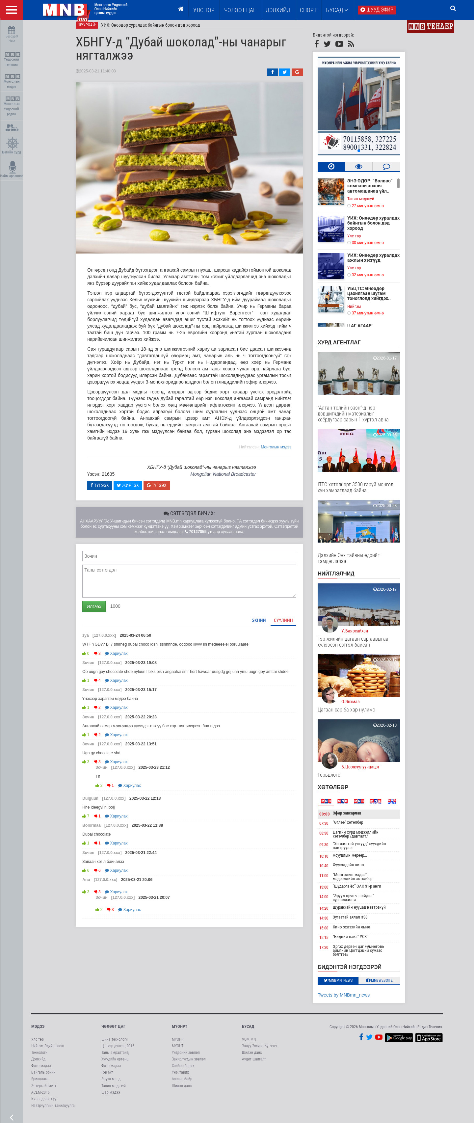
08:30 (332, 837)
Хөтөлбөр (341, 792)
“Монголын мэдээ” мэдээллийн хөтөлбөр (361, 881)
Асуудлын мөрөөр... (358, 859)
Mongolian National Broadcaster (231, 478)
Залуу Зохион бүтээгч (259, 1050)
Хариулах (124, 658)
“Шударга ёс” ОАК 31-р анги (365, 890)
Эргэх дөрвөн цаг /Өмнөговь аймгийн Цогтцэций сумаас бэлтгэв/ (366, 955)
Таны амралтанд (115, 1057)
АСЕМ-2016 (40, 1097)
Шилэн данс (182, 1090)
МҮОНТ (177, 1050)
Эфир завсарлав (355, 817)
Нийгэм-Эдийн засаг (47, 1050)
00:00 (333, 818)
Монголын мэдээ (12, 81)
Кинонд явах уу (43, 1103)
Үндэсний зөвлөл (186, 1057)
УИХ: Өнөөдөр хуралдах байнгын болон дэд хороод (158, 29)
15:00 (332, 932)
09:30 (332, 849)
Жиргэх (136, 490)
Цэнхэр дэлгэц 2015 (117, 1050)
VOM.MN (249, 1044)
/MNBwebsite (388, 985)
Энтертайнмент (43, 1090)
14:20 (332, 913)
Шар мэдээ (110, 1097)
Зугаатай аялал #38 (358, 921)
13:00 (332, 891)
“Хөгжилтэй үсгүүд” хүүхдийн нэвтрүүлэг (367, 850)
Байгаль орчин (43, 1077)
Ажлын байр (182, 1084)
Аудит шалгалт (254, 1063)
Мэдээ (37, 1031)
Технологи (39, 1057)
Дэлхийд (278, 10)
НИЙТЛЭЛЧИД (344, 578)
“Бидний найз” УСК (358, 941)
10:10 (332, 860)
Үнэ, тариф (181, 1077)
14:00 (332, 901)
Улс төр (204, 10)
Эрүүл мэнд (110, 1084)
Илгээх (102, 611)
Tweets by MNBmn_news (352, 999)
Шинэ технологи (114, 1044)
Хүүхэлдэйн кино (356, 869)
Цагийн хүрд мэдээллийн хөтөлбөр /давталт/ (364, 838)
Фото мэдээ (41, 1070)
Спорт (308, 10)
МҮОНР (177, 1044)
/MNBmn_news (346, 985)
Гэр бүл (107, 1077)
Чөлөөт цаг (113, 1031)
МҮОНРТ (179, 1031)
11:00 (332, 880)
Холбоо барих (183, 1070)
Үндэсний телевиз (12, 59)
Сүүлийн (291, 625)
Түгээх (108, 490)
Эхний (267, 625)
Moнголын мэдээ (284, 451)
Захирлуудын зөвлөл (189, 1063)
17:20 (332, 951)
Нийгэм (362, 310)
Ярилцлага (39, 1084)
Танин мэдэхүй (369, 203)
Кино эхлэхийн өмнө (359, 931)
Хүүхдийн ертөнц (114, 1063)
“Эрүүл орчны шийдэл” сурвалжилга (361, 902)
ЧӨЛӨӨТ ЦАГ (240, 10)
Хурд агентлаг (347, 347)
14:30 (332, 922)
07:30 (332, 827)
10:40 (332, 870)
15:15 (332, 942)
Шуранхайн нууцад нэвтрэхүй (367, 912)
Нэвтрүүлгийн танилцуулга (53, 1110)
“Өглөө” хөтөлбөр (356, 826)
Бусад (337, 10)
